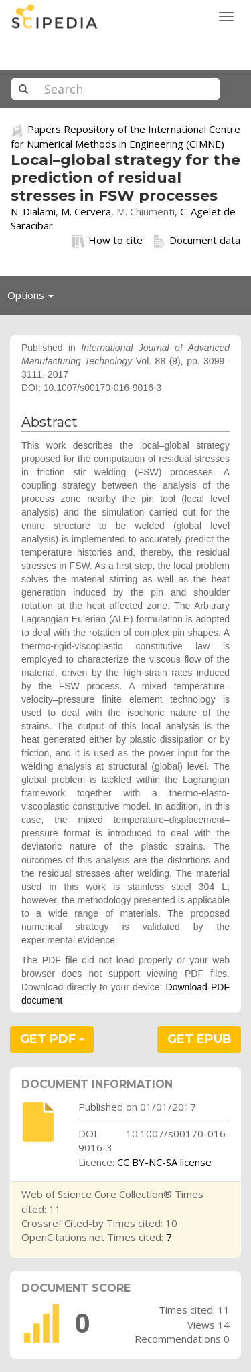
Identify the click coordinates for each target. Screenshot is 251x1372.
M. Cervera (86, 211)
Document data (196, 240)
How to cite (107, 240)
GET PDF (52, 1039)
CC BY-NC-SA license (164, 1162)
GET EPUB (199, 1039)
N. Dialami (33, 211)
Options (34, 298)
